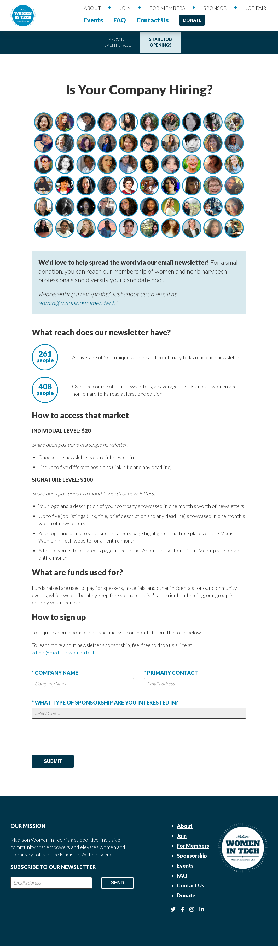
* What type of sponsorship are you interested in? (105, 702)
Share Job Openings (160, 42)
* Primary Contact (171, 673)
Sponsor (215, 8)
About (92, 8)
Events (93, 20)
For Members (167, 8)
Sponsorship (192, 855)
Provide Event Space (117, 42)
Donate (192, 20)
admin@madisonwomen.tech (76, 303)
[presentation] (71, 738)
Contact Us (152, 20)
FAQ (119, 20)
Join (125, 8)
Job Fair (255, 8)
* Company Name (55, 673)
